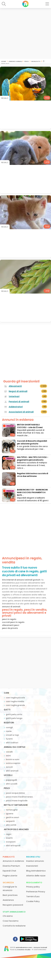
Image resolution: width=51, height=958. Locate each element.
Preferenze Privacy (35, 891)
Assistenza (8, 900)
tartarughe (12, 809)
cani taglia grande (15, 705)
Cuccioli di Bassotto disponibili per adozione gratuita (32, 442)
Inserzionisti (32, 865)
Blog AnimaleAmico (36, 870)
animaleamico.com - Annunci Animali (31, 947)
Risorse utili (33, 856)
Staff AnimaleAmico (14, 911)
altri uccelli (11, 783)
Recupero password (13, 904)
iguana (9, 813)
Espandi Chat (9, 870)
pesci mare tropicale (16, 800)
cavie (9, 731)
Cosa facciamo (10, 920)
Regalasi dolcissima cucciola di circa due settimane (32, 475)
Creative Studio (23, 950)
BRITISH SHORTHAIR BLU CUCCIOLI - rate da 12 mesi (30, 426)
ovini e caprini (13, 763)
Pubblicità (9, 856)
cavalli (9, 751)
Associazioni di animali (21, 411)
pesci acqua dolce (15, 793)
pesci (26, 61)
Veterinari (14, 396)
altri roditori (12, 742)
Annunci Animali (15, 61)
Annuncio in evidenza (13, 861)
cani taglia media (15, 701)
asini (8, 755)
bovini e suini (12, 759)
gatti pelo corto (14, 714)
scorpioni (11, 841)
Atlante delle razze (35, 875)
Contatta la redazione (14, 925)
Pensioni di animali (19, 401)
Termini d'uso (33, 896)
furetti (9, 738)
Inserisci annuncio (35, 861)
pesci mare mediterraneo (19, 796)
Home (3, 61)
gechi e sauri (12, 817)
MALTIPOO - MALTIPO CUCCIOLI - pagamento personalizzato (32, 458)
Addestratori (16, 406)
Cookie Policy (33, 901)
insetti (9, 838)
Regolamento (34, 882)
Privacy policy (33, 886)
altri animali (12, 770)
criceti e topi (12, 735)
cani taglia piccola (15, 697)
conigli (9, 727)
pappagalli (11, 780)
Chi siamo (8, 916)
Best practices (10, 895)
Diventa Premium (11, 865)
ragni (8, 834)
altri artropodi (13, 845)
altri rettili (11, 825)
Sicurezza (8, 882)
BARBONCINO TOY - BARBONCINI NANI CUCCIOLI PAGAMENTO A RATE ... (32, 492)
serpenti (10, 821)
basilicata (35, 61)
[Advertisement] (25, 33)
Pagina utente (10, 875)
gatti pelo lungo (14, 718)
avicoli (9, 767)
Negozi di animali (18, 391)
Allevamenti (15, 386)
